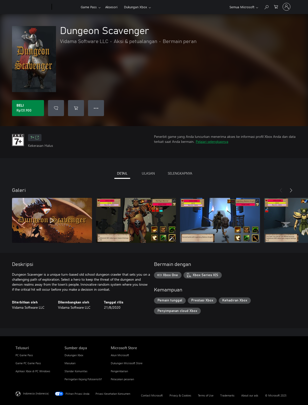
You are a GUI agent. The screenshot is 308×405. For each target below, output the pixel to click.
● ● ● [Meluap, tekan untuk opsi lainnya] (96, 108)
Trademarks (227, 395)
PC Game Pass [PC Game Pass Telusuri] (24, 355)
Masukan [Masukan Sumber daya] (70, 363)
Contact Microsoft (152, 395)
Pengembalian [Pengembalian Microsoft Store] (119, 371)
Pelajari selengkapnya (212, 141)
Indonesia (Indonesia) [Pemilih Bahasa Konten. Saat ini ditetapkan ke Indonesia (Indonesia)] (36, 393)
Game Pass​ (89, 7)
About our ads (249, 395)
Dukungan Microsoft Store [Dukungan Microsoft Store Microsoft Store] (126, 363)
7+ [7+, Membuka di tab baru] (34, 138)
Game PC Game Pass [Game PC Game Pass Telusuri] (28, 363)
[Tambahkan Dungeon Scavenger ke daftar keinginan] (56, 108)
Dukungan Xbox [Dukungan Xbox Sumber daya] (73, 355)
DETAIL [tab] (122, 173)
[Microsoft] (33, 7)
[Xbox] (65, 7)
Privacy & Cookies (180, 395)
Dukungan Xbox (135, 7)
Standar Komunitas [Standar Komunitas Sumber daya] (76, 371)
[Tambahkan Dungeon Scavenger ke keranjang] (76, 108)
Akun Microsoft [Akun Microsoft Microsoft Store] (120, 355)
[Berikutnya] (291, 190)
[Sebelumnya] (281, 190)
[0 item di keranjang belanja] (276, 6)
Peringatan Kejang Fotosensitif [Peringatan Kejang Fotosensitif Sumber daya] (83, 379)
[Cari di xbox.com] (266, 6)
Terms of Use (206, 395)
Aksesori (111, 7)
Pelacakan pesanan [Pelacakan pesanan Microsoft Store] (122, 379)
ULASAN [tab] (148, 173)
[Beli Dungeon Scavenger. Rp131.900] (28, 108)
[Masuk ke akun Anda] (286, 7)
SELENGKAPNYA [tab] (180, 173)
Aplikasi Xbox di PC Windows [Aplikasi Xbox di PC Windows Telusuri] (33, 371)
